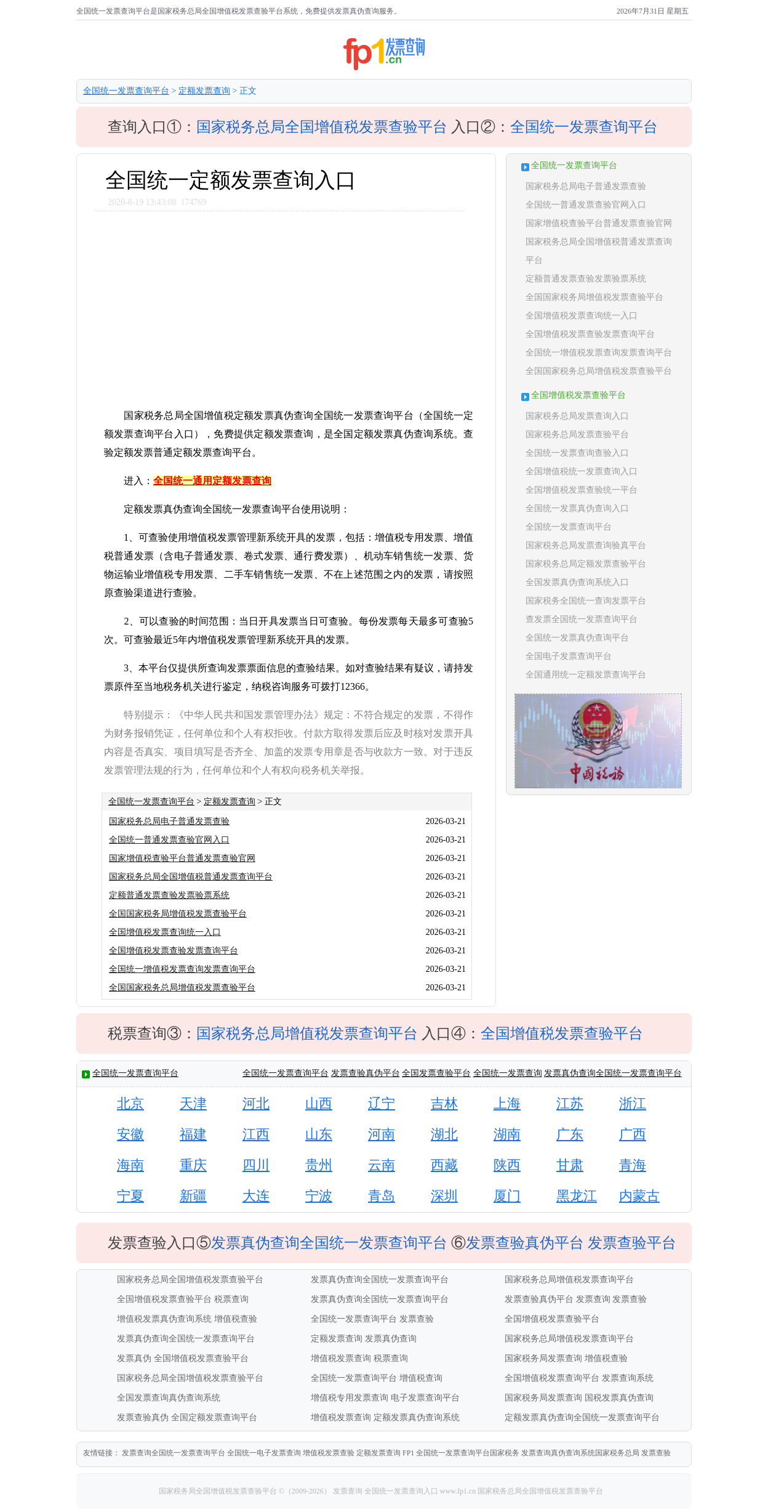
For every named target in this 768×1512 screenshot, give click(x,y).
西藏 (444, 1165)
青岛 (381, 1195)
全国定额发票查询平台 (214, 1417)
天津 (193, 1103)
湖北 (444, 1134)
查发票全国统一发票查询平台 (582, 619)
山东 (318, 1134)
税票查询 (231, 1299)
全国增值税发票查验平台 (562, 1033)
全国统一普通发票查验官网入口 (169, 839)
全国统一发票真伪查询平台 (577, 637)
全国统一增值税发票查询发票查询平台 (182, 969)
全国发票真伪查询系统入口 (577, 582)
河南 (381, 1134)
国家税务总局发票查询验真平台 (586, 545)
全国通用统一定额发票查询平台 (586, 674)
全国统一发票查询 (507, 1073)
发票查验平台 (632, 1243)
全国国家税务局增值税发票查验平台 (178, 913)
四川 (256, 1165)
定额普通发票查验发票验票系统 (169, 895)
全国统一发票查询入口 (401, 1491)
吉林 (444, 1103)
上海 (507, 1103)
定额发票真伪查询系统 (417, 1417)
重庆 (193, 1165)
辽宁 (381, 1103)
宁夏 (130, 1195)
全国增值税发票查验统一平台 (582, 490)
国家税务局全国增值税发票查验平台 (219, 1491)
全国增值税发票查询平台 (552, 1378)
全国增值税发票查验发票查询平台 (173, 950)
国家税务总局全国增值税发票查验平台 (321, 127)
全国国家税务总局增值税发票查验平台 (182, 987)
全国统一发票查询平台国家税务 (467, 1453)
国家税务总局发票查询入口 (577, 416)
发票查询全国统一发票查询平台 (173, 1453)
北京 (130, 1103)
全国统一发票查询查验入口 (577, 453)
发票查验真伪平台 (365, 1073)
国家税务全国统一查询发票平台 (586, 600)
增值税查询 (420, 1378)
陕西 (507, 1165)
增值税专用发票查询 (349, 1397)
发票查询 (593, 1299)
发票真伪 (134, 1358)
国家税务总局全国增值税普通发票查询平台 (191, 876)
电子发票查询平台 (425, 1397)
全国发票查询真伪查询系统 (168, 1397)
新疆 (193, 1195)
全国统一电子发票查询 (264, 1453)
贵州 (318, 1165)
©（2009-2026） (305, 1491)
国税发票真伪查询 (619, 1397)
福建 (193, 1134)
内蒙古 (639, 1195)
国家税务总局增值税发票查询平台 (307, 1033)
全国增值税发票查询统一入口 (165, 932)
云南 (381, 1165)
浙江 (632, 1103)
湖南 (507, 1134)
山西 (318, 1103)
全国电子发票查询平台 (569, 656)
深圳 (444, 1195)
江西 (256, 1134)
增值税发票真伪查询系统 (164, 1319)
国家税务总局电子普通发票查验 (169, 821)
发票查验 (629, 1299)
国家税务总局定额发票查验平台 (586, 563)
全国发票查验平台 (436, 1073)
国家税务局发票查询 (543, 1358)
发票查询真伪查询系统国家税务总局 (580, 1453)
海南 (130, 1165)
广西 (632, 1134)
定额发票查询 (204, 90)
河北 (256, 1103)
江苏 (569, 1103)
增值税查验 (235, 1319)
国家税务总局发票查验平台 (577, 434)
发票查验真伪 (143, 1417)
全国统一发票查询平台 (126, 90)
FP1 (408, 1453)
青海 (632, 1165)
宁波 (318, 1195)
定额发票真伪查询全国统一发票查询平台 (582, 1417)
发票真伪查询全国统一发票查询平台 (613, 1073)
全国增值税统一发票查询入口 (582, 471)
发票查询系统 (628, 1378)
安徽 (130, 1134)
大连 (256, 1195)
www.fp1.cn (458, 1491)
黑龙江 (576, 1195)
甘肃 (569, 1165)
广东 (569, 1134)
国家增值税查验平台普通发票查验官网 (182, 858)
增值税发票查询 (341, 1358)
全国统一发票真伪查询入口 (577, 508)
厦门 (507, 1195)
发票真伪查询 (391, 1338)
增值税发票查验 (328, 1453)
